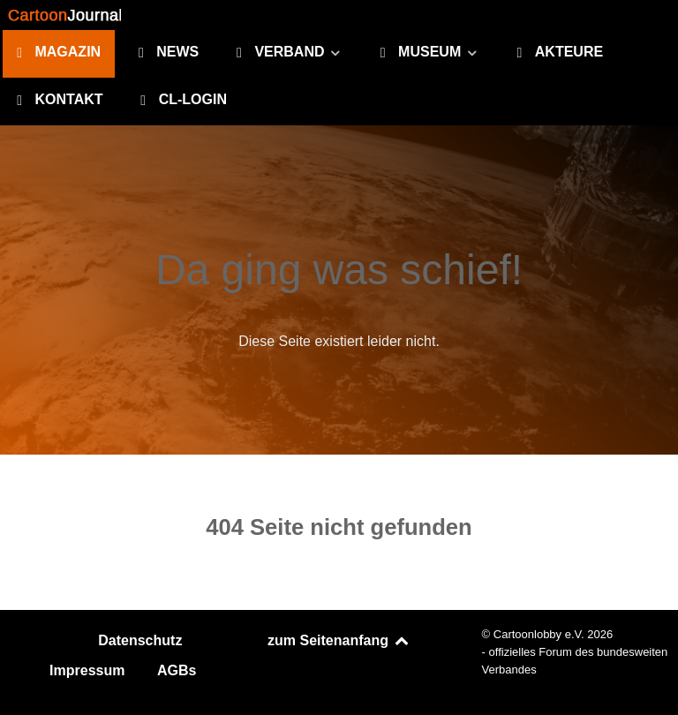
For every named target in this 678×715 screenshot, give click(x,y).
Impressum (86, 670)
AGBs (176, 670)
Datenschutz (140, 640)
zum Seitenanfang (339, 640)
